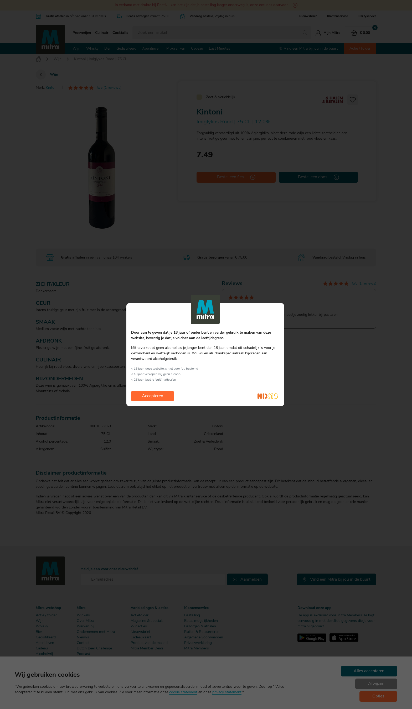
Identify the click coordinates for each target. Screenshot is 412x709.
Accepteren (152, 396)
